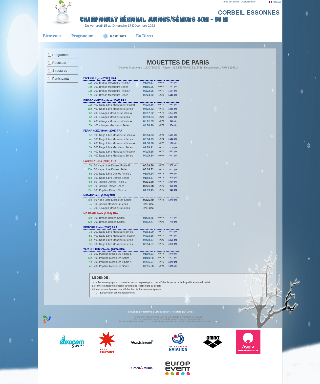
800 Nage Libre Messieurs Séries (113, 244)
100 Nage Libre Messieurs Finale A (114, 135)
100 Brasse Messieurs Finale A (112, 82)
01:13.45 (148, 190)
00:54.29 (148, 139)
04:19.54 (148, 155)
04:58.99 (148, 125)
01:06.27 (148, 82)
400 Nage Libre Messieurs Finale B (114, 104)
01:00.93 (148, 253)
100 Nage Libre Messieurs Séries (113, 139)
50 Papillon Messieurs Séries (111, 204)
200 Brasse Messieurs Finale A (112, 90)
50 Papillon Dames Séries (109, 185)
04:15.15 (148, 151)
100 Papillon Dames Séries (110, 190)
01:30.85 (148, 217)
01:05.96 (148, 86)
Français (275, 2)
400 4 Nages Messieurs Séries (112, 125)
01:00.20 (148, 257)
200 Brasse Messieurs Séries (111, 94)
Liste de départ (161, 312)
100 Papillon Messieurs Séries (111, 257)
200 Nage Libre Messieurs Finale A (114, 143)
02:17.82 (148, 113)
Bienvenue (52, 35)
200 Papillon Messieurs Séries (111, 266)
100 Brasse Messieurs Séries (111, 86)
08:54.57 (148, 244)
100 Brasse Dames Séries (109, 217)
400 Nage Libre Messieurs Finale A (114, 151)
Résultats (59, 63)
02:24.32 (148, 94)
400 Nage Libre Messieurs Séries (113, 108)
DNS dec (148, 204)
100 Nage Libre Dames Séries (111, 177)
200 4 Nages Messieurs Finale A (113, 113)
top (216, 321)
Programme (82, 35)
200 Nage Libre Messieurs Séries (113, 147)
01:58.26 (148, 143)
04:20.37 (148, 239)
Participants (61, 78)
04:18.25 (148, 235)
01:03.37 (148, 177)
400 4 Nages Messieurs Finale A (113, 121)
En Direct (144, 35)
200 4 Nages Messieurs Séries (112, 116)
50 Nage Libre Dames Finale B (112, 165)
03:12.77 (148, 221)
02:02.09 (148, 231)
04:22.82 (148, 108)
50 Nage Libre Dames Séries (111, 169)
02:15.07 (148, 261)
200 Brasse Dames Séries (109, 221)
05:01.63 (148, 121)
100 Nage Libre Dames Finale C (112, 173)
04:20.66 (148, 104)
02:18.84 (148, 116)
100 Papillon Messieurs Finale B (112, 253)
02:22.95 (148, 90)
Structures (59, 70)
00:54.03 (148, 135)
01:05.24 (148, 173)
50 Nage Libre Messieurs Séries (112, 199)
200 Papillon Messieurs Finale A (112, 261)
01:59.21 (148, 147)
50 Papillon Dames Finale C (110, 181)
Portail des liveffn (230, 1)
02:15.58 (148, 266)
